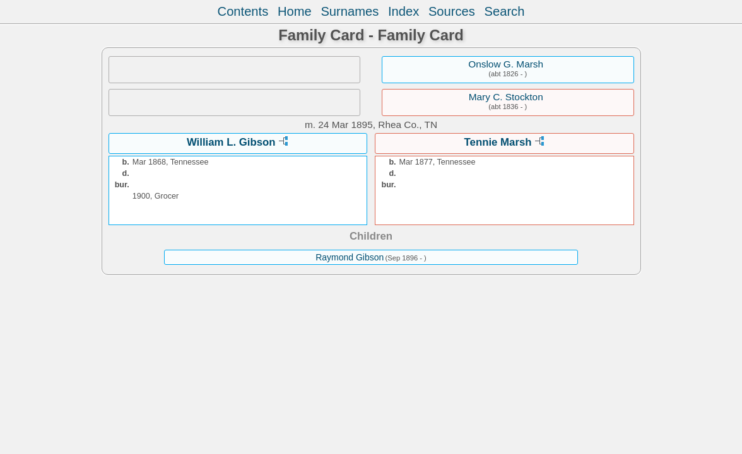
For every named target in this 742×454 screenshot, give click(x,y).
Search (505, 11)
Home (295, 11)
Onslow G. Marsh (505, 64)
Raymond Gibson (349, 257)
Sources (451, 11)
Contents (243, 11)
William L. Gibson (231, 142)
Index (403, 11)
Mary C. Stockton (506, 96)
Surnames (350, 11)
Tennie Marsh (498, 142)
